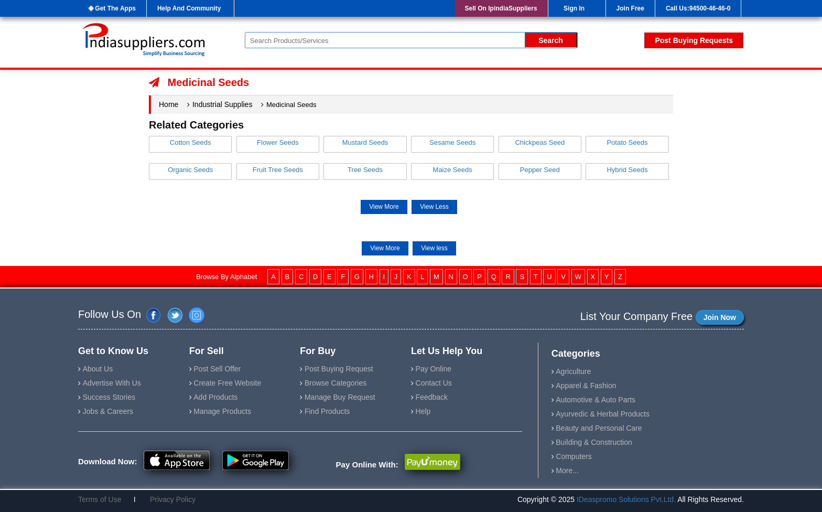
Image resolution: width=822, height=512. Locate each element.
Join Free (630, 8)
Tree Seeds (365, 170)
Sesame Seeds (452, 142)
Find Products (327, 411)
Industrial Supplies (222, 104)
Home (168, 104)
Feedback (432, 397)
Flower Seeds (277, 142)
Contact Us (434, 383)
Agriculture (573, 371)
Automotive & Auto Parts (595, 400)
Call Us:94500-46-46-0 (698, 8)
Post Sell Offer (217, 369)
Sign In (574, 8)
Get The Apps (112, 8)
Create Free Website (227, 383)
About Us (98, 369)
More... (567, 470)
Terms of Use (103, 499)
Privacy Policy (169, 499)
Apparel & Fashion (586, 385)
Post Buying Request (339, 369)
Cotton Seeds (190, 142)
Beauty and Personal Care (599, 428)
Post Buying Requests (694, 40)
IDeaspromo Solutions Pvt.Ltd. (627, 499)
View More (383, 206)
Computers (573, 456)
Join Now (720, 317)
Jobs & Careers (108, 411)
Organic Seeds (190, 170)
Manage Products (222, 411)
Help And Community (189, 8)
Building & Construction (594, 442)
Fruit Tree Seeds (278, 170)
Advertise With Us (112, 383)
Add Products (215, 397)
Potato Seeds (627, 142)
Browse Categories (335, 383)
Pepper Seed (540, 170)
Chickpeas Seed (540, 142)
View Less (434, 206)
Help (423, 411)
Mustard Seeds (365, 142)
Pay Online (433, 369)
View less (434, 248)
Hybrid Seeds (627, 170)
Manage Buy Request (340, 397)
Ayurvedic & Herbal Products (603, 414)
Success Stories (109, 397)
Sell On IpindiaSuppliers (501, 8)
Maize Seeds (452, 170)
